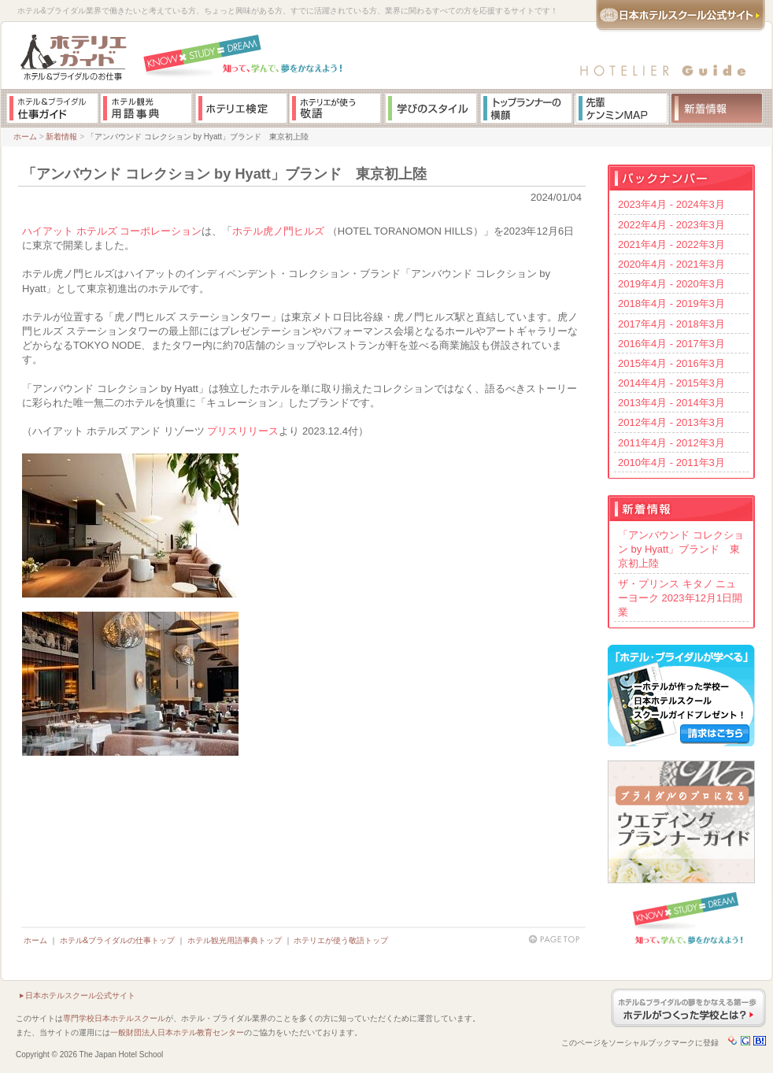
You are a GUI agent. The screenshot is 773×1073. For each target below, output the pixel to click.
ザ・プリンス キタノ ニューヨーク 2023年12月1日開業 (680, 598)
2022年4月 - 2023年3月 (671, 225)
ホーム (25, 136)
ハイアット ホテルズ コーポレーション (112, 231)
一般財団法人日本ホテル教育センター (177, 1032)
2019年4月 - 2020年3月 (671, 284)
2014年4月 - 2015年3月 (671, 383)
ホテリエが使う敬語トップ (341, 940)
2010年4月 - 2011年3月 (671, 462)
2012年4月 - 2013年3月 (671, 422)
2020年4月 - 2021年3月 (671, 264)
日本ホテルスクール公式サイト (80, 995)
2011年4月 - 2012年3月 (671, 443)
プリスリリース (243, 431)
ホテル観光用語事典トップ (234, 940)
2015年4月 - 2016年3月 (671, 363)
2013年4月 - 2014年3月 (671, 403)
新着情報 (61, 136)
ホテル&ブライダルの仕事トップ (118, 940)
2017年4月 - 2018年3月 (671, 324)
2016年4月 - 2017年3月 (671, 344)
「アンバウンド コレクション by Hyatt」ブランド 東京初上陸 (681, 549)
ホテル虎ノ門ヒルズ (278, 231)
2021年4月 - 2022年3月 (671, 244)
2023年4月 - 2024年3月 (671, 204)
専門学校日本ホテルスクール (114, 1018)
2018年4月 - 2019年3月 (671, 303)
